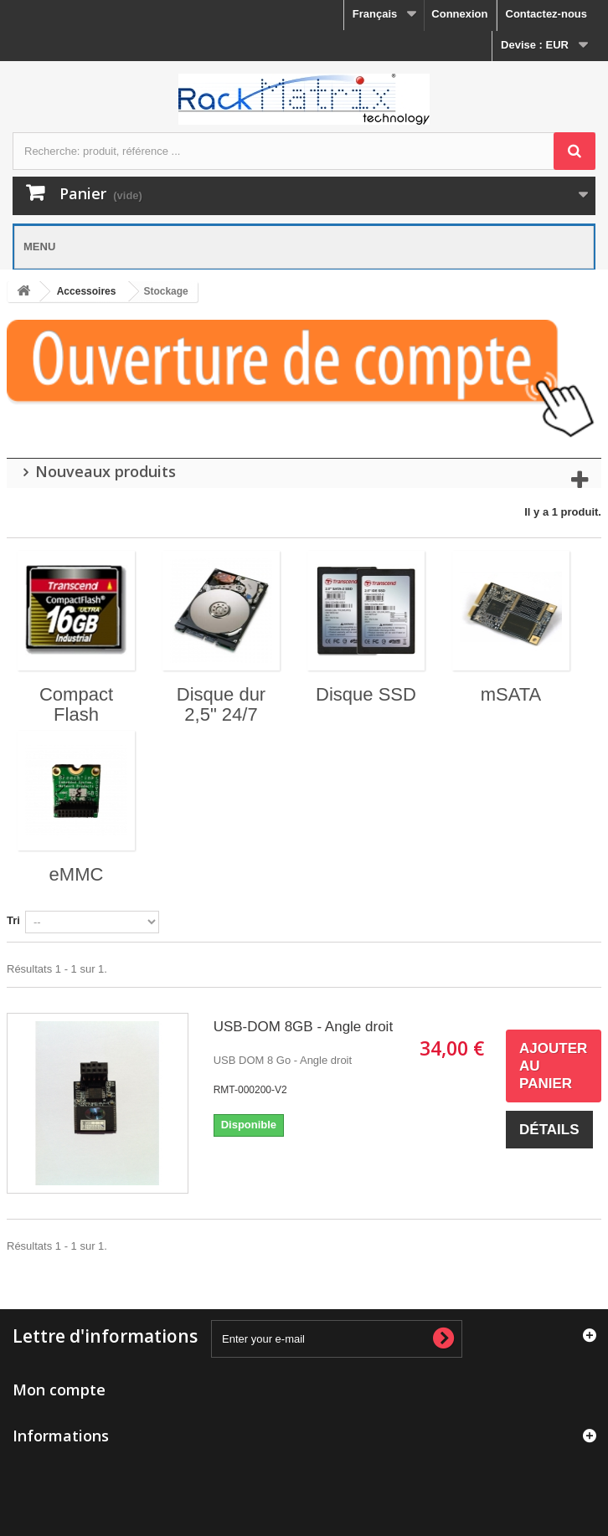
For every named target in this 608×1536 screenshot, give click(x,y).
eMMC (76, 874)
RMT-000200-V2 (250, 1090)
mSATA (511, 694)
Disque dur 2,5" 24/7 (221, 704)
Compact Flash (76, 704)
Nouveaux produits (105, 471)
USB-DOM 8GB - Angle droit (303, 1027)
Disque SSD (366, 694)
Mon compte (59, 1389)
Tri (13, 920)
